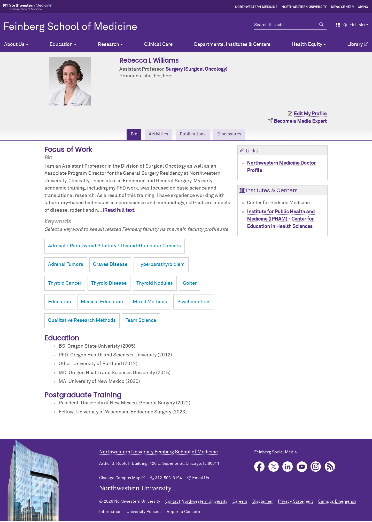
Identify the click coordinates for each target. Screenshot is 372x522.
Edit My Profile (310, 113)
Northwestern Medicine (256, 7)
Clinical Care (158, 44)
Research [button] (108, 44)
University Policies (144, 513)
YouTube (302, 467)
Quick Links (350, 25)
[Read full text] (119, 211)
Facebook (259, 467)
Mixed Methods (150, 302)
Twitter (273, 467)
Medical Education (102, 302)
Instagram (316, 467)
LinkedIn (287, 467)
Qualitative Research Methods (82, 321)
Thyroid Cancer (64, 284)
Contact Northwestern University (196, 502)
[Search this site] (285, 24)
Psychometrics (194, 302)
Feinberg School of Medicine (70, 27)
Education (59, 302)
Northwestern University (304, 7)
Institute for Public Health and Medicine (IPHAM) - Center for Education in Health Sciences (281, 220)
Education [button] (61, 44)
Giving (363, 7)
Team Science (141, 321)
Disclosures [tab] (232, 134)
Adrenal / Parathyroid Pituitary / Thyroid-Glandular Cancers (114, 246)
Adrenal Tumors (65, 265)
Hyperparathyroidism (161, 265)
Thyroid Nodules (154, 284)
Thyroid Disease (109, 284)
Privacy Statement (295, 502)
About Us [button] (14, 44)
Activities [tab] (156, 134)
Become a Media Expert (300, 121)
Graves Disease (110, 265)
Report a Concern (183, 513)
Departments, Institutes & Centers (232, 44)
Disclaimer (262, 502)
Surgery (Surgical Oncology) (196, 69)
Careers (240, 502)
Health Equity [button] (307, 44)
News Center (342, 7)
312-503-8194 (168, 479)
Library (355, 44)
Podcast (330, 467)
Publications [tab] (193, 134)
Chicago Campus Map (120, 479)
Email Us (200, 479)
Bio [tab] (130, 134)
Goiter (190, 284)
